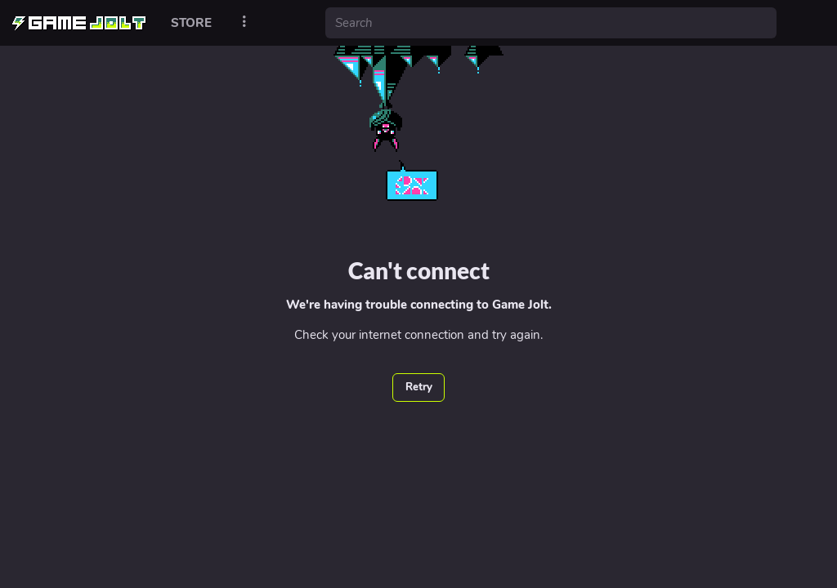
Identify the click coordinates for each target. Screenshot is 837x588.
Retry (418, 387)
